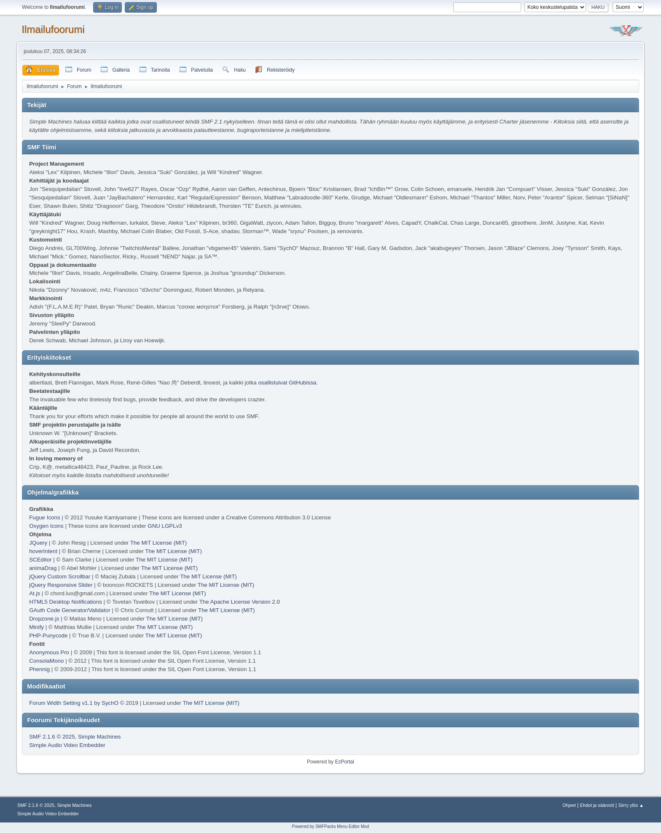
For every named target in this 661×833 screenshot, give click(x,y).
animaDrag (42, 568)
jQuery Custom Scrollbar (59, 576)
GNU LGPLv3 (165, 526)
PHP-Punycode (48, 635)
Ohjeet (569, 805)
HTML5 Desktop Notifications (65, 602)
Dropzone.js (44, 618)
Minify (36, 627)
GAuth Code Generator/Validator (69, 610)
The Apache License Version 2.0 (239, 602)
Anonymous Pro (49, 652)
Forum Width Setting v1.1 (60, 703)
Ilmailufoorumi (52, 29)
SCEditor (40, 559)
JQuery (38, 543)
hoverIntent (43, 551)
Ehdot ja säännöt (597, 805)
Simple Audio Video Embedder (67, 745)
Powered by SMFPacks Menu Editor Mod (330, 826)
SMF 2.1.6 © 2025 (52, 737)
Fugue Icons (44, 517)
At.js (34, 593)
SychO (110, 703)
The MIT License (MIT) (158, 543)
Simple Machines (99, 737)
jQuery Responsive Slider (60, 585)
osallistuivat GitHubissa (287, 382)
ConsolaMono (46, 661)
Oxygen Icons (46, 526)
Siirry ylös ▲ (631, 805)
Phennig (39, 669)
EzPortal (344, 762)
